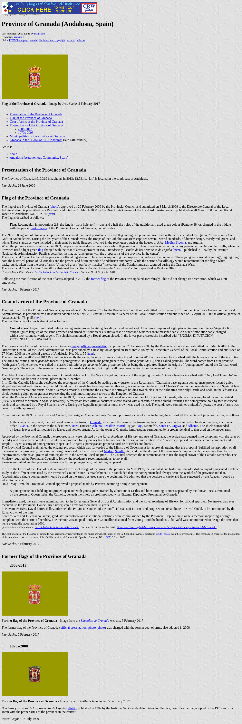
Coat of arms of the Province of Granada (36, 121)
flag (40, 250)
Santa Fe (164, 426)
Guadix (23, 426)
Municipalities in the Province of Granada (37, 136)
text (51, 214)
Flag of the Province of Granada (31, 118)
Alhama (193, 426)
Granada (95, 422)
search (33, 40)
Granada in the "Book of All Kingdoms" (36, 140)
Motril (120, 426)
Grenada (70, 537)
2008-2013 (25, 129)
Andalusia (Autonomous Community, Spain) (39, 157)
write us (71, 40)
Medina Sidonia (175, 242)
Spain (13, 154)
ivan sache (40, 33)
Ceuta (159, 533)
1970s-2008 (25, 132)
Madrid (109, 451)
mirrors (81, 40)
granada (18, 36)
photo (54, 206)
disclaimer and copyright (52, 40)
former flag (98, 279)
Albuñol (97, 426)
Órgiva (176, 426)
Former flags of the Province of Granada (36, 125)
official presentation (94, 346)
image (75, 346)
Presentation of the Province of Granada (36, 114)
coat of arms (39, 228)
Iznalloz (109, 426)
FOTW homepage (18, 40)
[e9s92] (178, 250)
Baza (75, 426)
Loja (139, 426)
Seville (119, 451)
